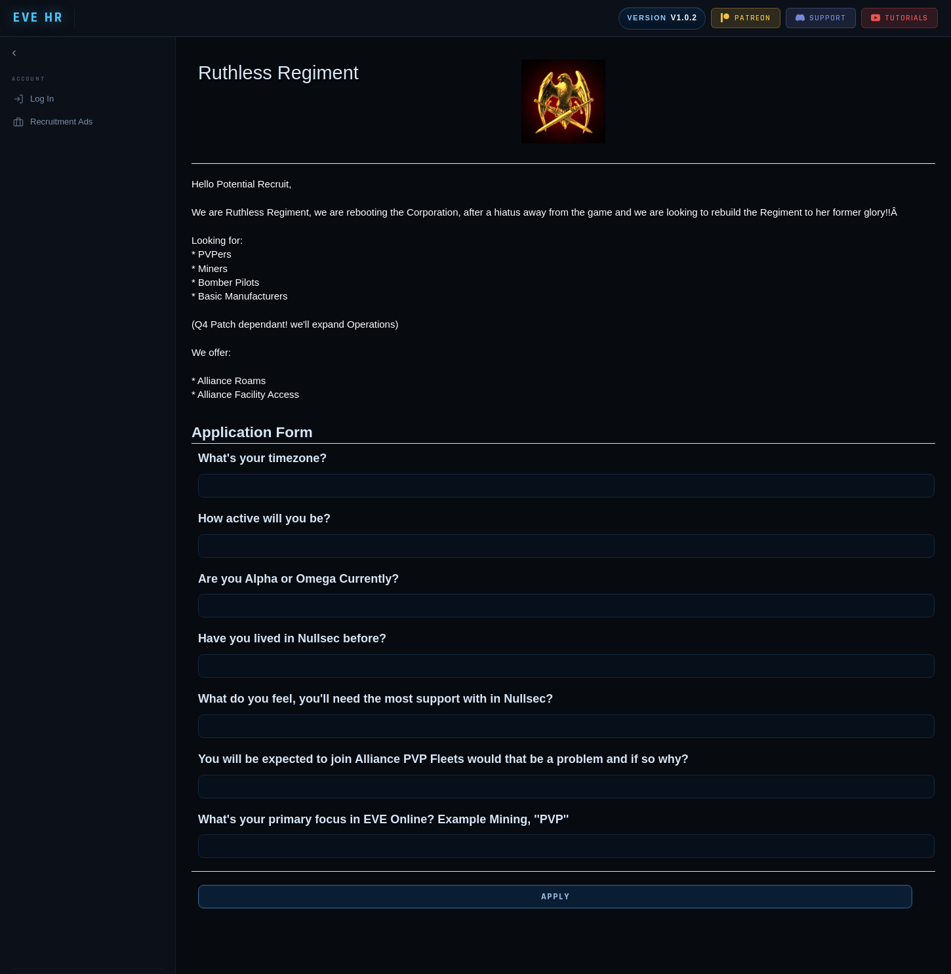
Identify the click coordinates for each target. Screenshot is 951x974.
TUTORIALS (899, 18)
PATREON (746, 18)
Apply (545, 897)
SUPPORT (821, 18)
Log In (33, 101)
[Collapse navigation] (14, 56)
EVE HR (38, 18)
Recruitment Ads (52, 124)
